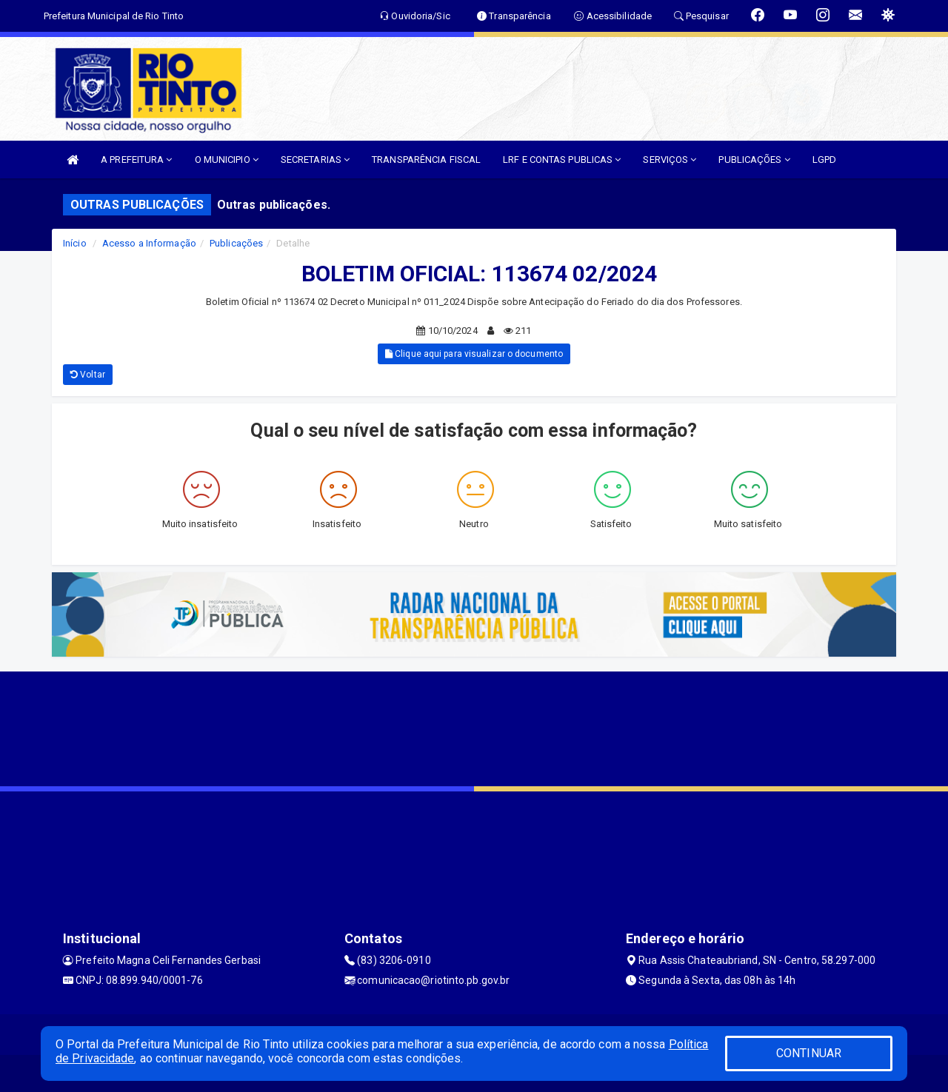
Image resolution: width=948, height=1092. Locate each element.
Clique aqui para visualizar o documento (474, 354)
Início (75, 243)
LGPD (824, 159)
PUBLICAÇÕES (754, 159)
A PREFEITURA (136, 159)
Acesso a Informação (149, 243)
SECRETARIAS (315, 159)
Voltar (87, 374)
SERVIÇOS (669, 159)
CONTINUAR (808, 1053)
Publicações (236, 243)
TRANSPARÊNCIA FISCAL (426, 159)
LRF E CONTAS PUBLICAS (562, 159)
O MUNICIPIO (226, 159)
